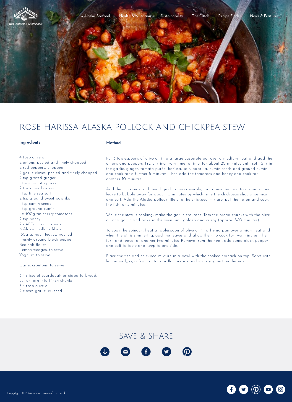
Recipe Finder (229, 16)
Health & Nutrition (135, 16)
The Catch (200, 16)
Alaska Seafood (97, 16)
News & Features (264, 16)
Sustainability (171, 16)
